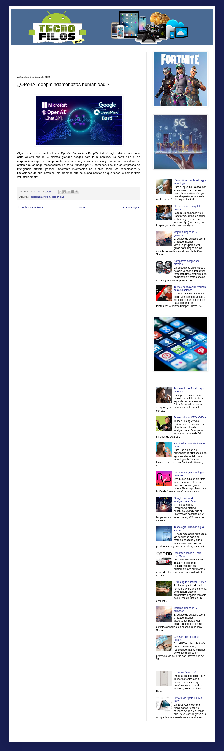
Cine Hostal (89, 221)
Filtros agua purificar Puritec (190, 582)
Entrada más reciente (30, 207)
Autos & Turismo (119, 221)
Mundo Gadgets (103, 221)
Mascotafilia (29, 225)
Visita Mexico (90, 225)
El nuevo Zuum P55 (185, 672)
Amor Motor (131, 225)
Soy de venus (46, 221)
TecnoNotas (58, 196)
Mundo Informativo (45, 225)
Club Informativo (90, 217)
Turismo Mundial (62, 225)
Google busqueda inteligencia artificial (185, 500)
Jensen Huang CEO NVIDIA (190, 417)
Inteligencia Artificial (40, 196)
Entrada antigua (130, 207)
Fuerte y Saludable (62, 221)
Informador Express (72, 217)
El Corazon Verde (105, 225)
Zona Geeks (121, 217)
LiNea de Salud (54, 217)
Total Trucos (77, 221)
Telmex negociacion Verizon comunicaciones (190, 288)
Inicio (82, 207)
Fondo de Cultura (106, 217)
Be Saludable (40, 217)
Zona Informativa (25, 217)
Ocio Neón (34, 221)
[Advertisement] (67, 58)
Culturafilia (120, 225)
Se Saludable (77, 225)
